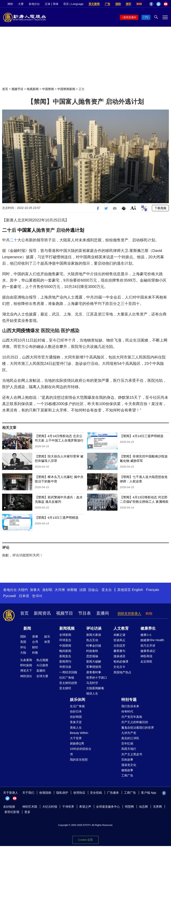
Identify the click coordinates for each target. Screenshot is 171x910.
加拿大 (35, 590)
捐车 (128, 4)
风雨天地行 (128, 748)
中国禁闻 (48, 89)
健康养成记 (147, 651)
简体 (55, 4)
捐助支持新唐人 (129, 613)
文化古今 (119, 666)
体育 (47, 641)
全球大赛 (42, 676)
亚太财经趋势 (68, 683)
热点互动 (92, 640)
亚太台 (107, 590)
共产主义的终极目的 (134, 722)
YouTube (166, 4)
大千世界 (76, 738)
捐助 (118, 4)
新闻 (27, 628)
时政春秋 (92, 651)
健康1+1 (145, 634)
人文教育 (121, 628)
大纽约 (23, 590)
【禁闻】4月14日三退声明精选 (141, 436)
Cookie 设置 (85, 839)
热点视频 (42, 660)
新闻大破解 (93, 661)
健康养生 (148, 628)
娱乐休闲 (77, 699)
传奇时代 (127, 711)
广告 (107, 4)
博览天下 (26, 670)
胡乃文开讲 (147, 645)
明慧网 (129, 806)
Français (152, 590)
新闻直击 (65, 656)
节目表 (84, 613)
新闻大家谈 (93, 634)
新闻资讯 (42, 613)
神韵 (10, 4)
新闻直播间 (129, 17)
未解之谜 (119, 634)
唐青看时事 (93, 672)
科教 (35, 652)
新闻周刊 (65, 661)
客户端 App (148, 792)
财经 (35, 647)
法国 (82, 590)
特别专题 (129, 699)
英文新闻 (94, 4)
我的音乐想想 (79, 759)
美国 (23, 641)
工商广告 (127, 775)
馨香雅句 (119, 651)
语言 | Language (73, 4)
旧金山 (93, 590)
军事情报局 (93, 666)
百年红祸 (127, 743)
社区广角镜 (66, 677)
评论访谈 (94, 628)
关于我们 (28, 792)
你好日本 (76, 711)
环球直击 (65, 640)
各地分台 (34, 4)
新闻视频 (67, 628)
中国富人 (26, 230)
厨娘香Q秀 (77, 743)
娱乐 (47, 636)
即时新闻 (26, 665)
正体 (47, 4)
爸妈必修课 (120, 661)
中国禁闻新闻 (66, 89)
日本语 (24, 596)
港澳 (35, 636)
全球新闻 (65, 634)
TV (146, 17)
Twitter (158, 4)
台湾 (35, 641)
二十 (6, 230)
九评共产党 (128, 733)
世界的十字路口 (96, 677)
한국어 (37, 596)
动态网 (143, 806)
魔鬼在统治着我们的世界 (137, 727)
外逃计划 (74, 230)
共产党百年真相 (131, 716)
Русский (9, 596)
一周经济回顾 (68, 672)
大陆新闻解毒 (95, 688)
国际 (23, 636)
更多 (27, 812)
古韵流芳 (119, 645)
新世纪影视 (11, 812)
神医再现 (146, 656)
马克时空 (92, 683)
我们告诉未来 (130, 706)
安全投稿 (96, 792)
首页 (5, 89)
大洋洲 (60, 590)
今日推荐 (42, 665)
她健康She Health (152, 640)
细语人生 (92, 693)
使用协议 (79, 792)
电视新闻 (33, 89)
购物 (139, 4)
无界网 (157, 806)
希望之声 (85, 806)
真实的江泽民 (130, 738)
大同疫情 (20, 330)
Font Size (133, 208)
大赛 (21, 4)
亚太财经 (65, 688)
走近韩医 (146, 661)
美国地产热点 (122, 672)
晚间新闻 (65, 651)
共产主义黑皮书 (131, 754)
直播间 (102, 613)
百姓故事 (127, 759)
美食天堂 (76, 722)
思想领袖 (92, 656)
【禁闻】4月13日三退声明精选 (56, 517)
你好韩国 (76, 716)
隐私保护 (62, 792)
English (137, 590)
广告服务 (113, 792)
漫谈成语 (119, 656)
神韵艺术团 (29, 806)
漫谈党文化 (128, 765)
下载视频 (160, 208)
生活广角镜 (77, 706)
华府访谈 (65, 666)
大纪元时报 (49, 806)
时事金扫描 (93, 645)
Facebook (151, 4)
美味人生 (76, 727)
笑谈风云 (119, 640)
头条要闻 (26, 660)
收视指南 (45, 792)
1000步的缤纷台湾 (80, 751)
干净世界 (68, 806)
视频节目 (17, 89)
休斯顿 (72, 590)
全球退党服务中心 (108, 806)
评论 (23, 647)
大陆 (23, 652)
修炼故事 (127, 770)
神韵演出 (26, 676)
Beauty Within (79, 733)
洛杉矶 (47, 590)
